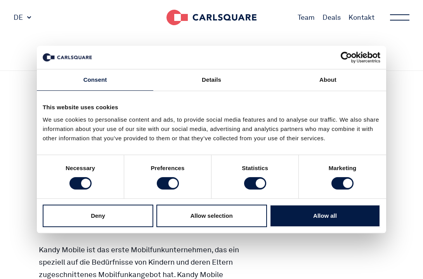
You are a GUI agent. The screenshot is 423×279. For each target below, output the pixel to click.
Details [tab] (211, 79)
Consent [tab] (95, 79)
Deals (331, 17)
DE (18, 17)
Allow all (325, 215)
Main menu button (398, 17)
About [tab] (327, 79)
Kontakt (361, 17)
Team (306, 17)
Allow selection (211, 215)
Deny (98, 215)
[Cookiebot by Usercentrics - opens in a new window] (346, 57)
